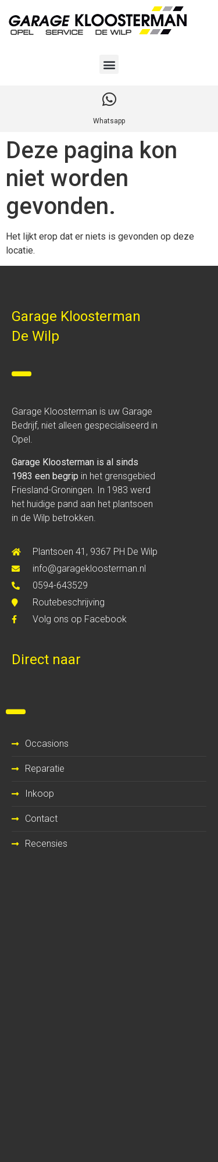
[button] (109, 64)
